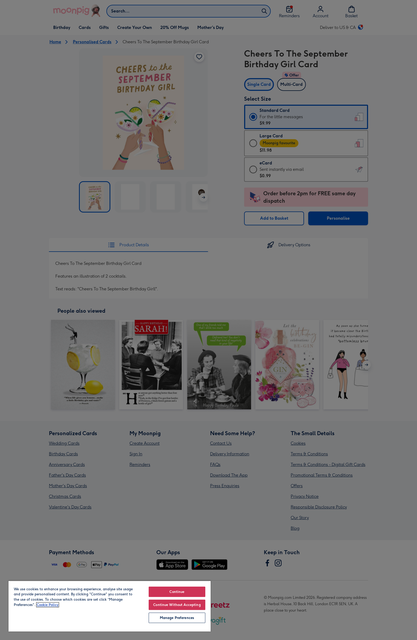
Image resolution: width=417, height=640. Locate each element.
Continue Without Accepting (177, 605)
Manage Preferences (177, 618)
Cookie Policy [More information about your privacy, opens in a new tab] (48, 605)
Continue (176, 592)
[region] (110, 605)
